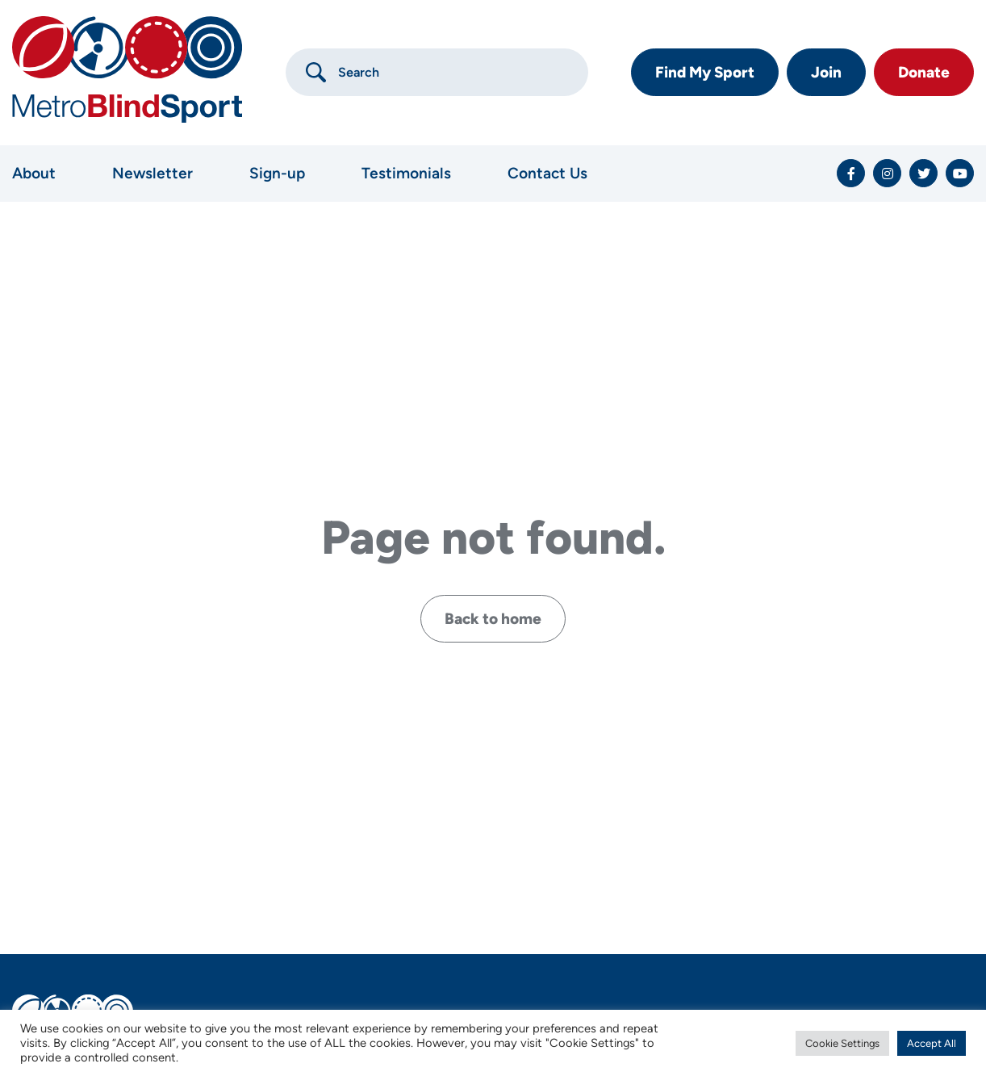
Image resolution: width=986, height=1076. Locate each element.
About (34, 173)
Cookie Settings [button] (842, 1043)
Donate (924, 72)
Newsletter (152, 173)
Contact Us (547, 173)
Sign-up (277, 173)
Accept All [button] (931, 1043)
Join (826, 72)
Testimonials (406, 173)
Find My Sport (704, 72)
